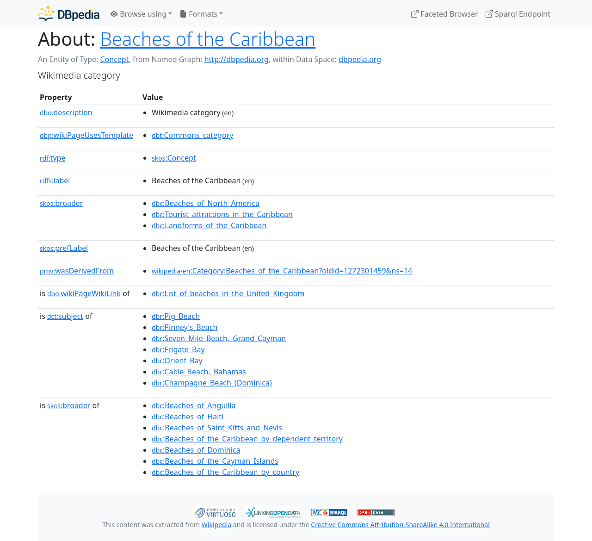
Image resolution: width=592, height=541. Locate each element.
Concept (114, 59)
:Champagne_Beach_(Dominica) (212, 383)
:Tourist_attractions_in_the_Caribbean (222, 214)
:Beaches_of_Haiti (187, 416)
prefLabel (64, 248)
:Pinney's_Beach (184, 327)
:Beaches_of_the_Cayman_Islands (215, 461)
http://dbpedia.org (236, 59)
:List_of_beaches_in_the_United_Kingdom (228, 293)
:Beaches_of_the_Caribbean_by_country (225, 472)
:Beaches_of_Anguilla (194, 405)
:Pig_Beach (176, 316)
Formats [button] (198, 14)
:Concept (174, 158)
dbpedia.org (360, 59)
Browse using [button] (138, 14)
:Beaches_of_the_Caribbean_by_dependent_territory (247, 439)
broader (61, 203)
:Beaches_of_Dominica (196, 450)
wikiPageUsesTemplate (86, 135)
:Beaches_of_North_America (205, 203)
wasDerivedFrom (77, 271)
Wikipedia (216, 524)
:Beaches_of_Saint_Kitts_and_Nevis (217, 428)
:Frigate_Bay (178, 349)
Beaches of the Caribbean (208, 38)
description (66, 112)
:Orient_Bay (177, 360)
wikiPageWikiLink (84, 293)
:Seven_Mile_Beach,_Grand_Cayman (219, 338)
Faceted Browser (444, 14)
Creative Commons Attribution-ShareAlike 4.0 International (400, 524)
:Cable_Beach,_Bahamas (199, 372)
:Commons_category (192, 135)
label (55, 180)
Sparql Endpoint (518, 14)
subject (65, 316)
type (53, 158)
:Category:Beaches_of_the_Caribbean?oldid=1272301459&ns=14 (282, 271)
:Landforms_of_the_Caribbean (209, 225)
